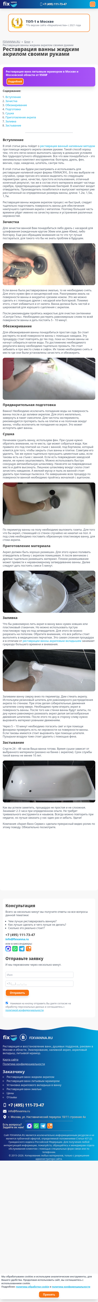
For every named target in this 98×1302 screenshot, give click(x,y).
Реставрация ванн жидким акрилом (30, 1077)
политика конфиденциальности (71, 1286)
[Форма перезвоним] (28, 948)
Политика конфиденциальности (24, 1064)
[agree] (6, 1003)
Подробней (15, 81)
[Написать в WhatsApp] (15, 948)
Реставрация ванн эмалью (24, 1089)
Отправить (17, 993)
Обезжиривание (16, 105)
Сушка (9, 113)
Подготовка (13, 109)
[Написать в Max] (8, 948)
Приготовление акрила (20, 117)
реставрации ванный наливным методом (67, 146)
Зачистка (11, 101)
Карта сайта (10, 1059)
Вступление (13, 97)
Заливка (10, 121)
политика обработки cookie (32, 1286)
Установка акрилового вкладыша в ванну (34, 1085)
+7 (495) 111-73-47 (53, 4)
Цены (10, 1093)
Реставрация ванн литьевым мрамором (33, 1081)
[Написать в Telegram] (21, 948)
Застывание (13, 125)
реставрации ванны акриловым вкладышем (52, 641)
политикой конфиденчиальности (24, 1010)
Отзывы (12, 1097)
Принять (49, 1294)
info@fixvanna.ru (17, 939)
